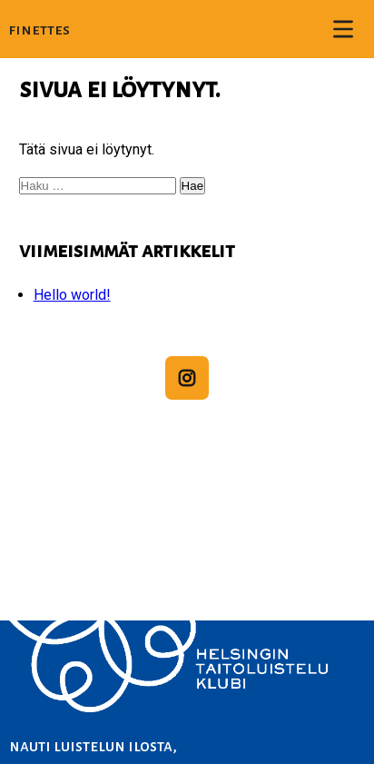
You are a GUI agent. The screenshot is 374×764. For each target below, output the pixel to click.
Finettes (39, 29)
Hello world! (72, 294)
